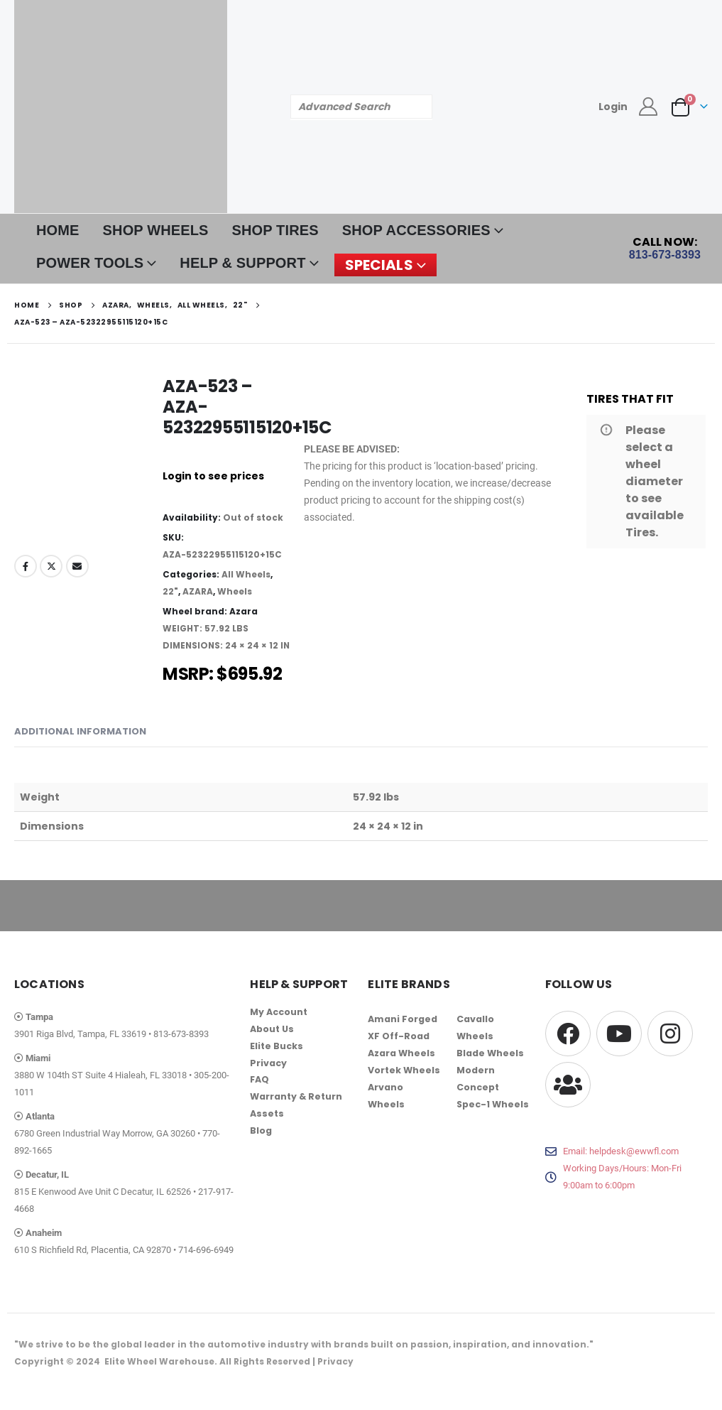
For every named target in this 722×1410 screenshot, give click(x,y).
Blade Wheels (490, 1053)
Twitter (51, 566)
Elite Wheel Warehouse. (160, 1361)
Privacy (268, 1063)
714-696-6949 (206, 1249)
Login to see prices (213, 476)
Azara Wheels (401, 1053)
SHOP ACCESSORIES (416, 230)
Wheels (234, 591)
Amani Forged (402, 1019)
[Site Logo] (120, 106)
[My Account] (649, 106)
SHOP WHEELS (156, 230)
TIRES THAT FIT (630, 399)
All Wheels (245, 574)
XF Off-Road (399, 1036)
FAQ (260, 1080)
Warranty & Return (296, 1097)
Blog (261, 1131)
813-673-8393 (181, 1034)
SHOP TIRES (275, 230)
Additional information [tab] (80, 731)
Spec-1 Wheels (492, 1104)
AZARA (197, 591)
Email (77, 566)
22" (170, 591)
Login (613, 106)
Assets (267, 1114)
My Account (278, 1012)
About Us (272, 1029)
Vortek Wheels (404, 1070)
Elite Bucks (276, 1046)
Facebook (25, 566)
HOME (58, 230)
